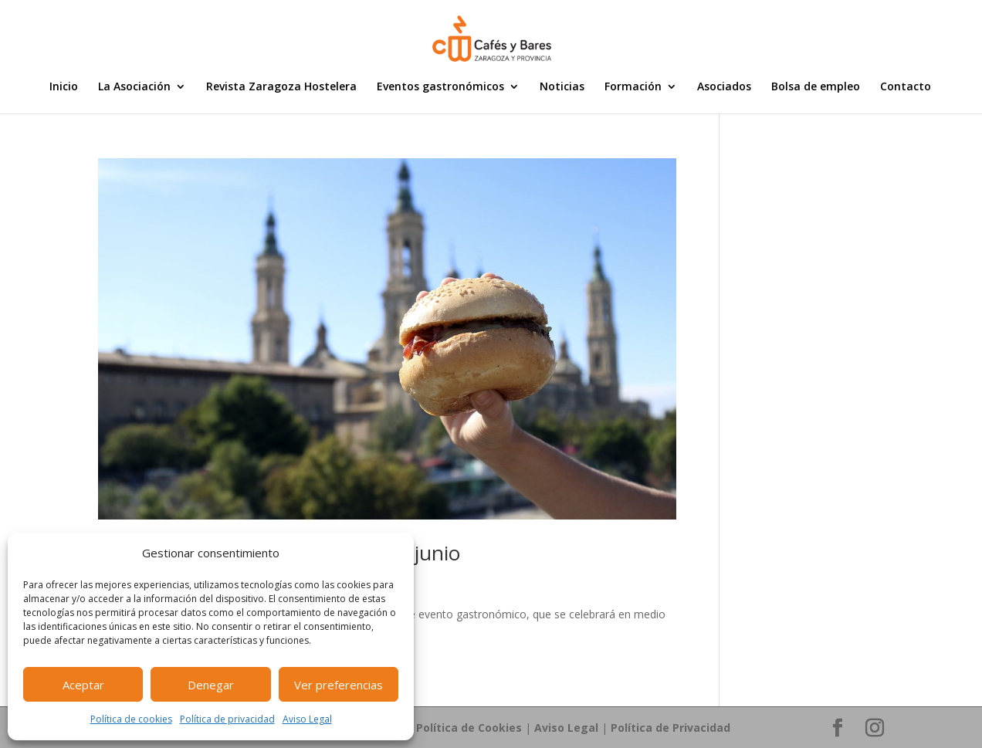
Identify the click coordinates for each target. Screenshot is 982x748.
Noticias (562, 87)
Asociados (724, 87)
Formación (633, 87)
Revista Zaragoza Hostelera (281, 87)
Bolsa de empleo (815, 87)
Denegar (211, 684)
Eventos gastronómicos (440, 87)
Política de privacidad (227, 719)
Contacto (905, 87)
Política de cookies (131, 719)
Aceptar (83, 684)
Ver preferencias (338, 684)
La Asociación (134, 87)
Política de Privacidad (670, 727)
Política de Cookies (469, 727)
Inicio (63, 87)
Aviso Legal (307, 719)
